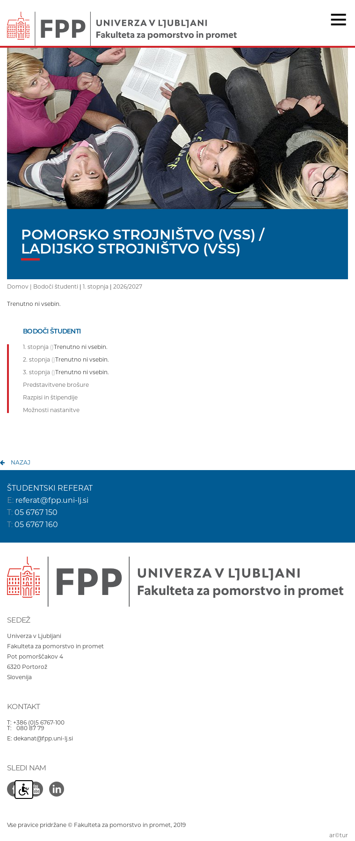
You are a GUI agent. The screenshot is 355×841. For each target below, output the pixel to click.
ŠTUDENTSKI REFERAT (50, 488)
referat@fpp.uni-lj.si (51, 500)
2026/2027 (127, 286)
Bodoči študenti (55, 286)
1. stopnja (96, 286)
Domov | (20, 286)
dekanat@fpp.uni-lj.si (43, 738)
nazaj (20, 462)
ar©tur (338, 835)
